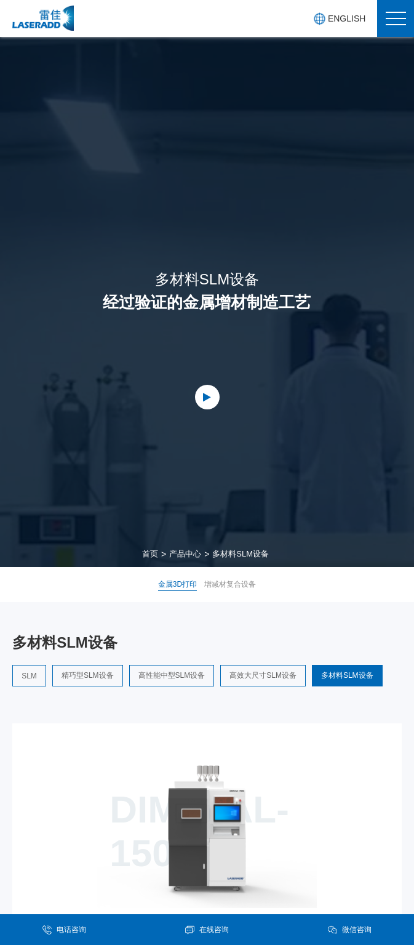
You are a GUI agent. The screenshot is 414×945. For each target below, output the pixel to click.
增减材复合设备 (230, 584)
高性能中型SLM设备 (171, 675)
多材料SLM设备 (240, 553)
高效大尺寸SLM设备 (263, 675)
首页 (150, 553)
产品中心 (185, 553)
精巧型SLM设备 (88, 675)
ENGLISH (338, 19)
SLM (29, 676)
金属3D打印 (177, 584)
